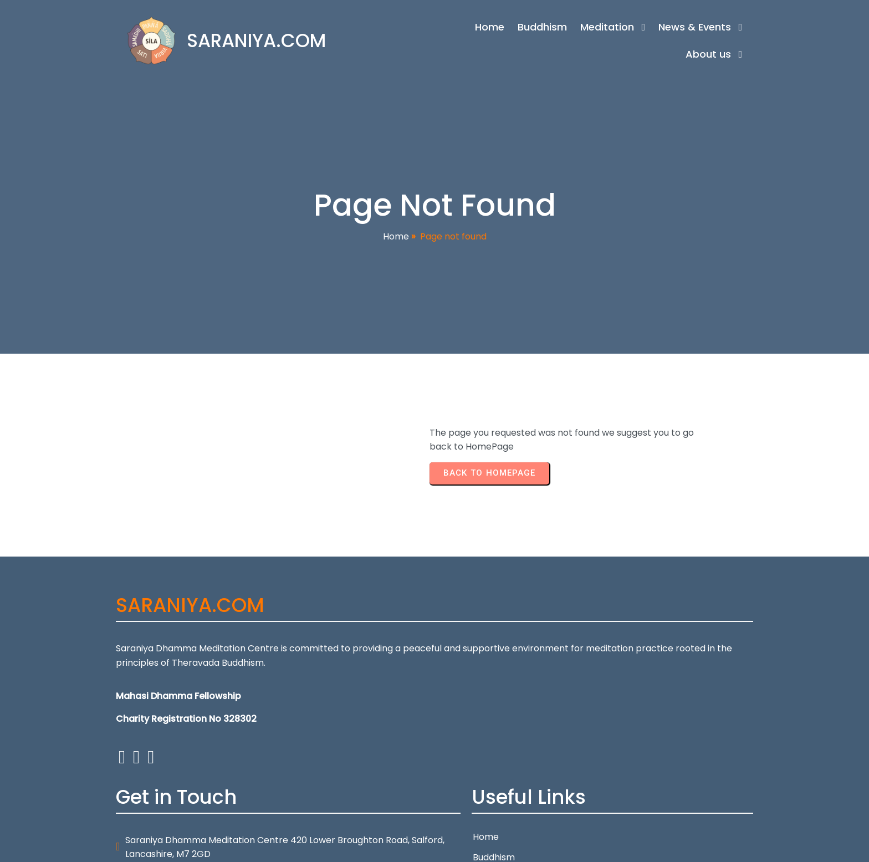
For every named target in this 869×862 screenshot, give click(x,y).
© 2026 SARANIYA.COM (165, 846)
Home (396, 237)
